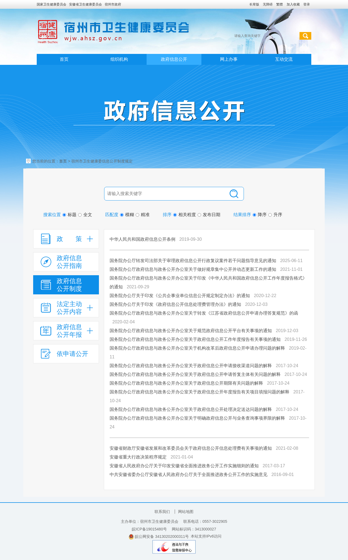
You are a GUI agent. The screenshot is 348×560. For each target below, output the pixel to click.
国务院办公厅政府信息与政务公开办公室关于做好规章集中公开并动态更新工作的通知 (193, 269)
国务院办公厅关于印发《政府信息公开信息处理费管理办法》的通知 (175, 304)
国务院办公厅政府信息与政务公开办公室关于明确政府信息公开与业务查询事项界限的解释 (197, 418)
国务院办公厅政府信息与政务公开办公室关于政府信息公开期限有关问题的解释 (186, 383)
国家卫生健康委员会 (51, 4)
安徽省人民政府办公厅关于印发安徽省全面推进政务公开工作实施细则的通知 (184, 465)
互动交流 (284, 59)
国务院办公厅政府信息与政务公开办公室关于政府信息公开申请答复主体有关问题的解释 (195, 374)
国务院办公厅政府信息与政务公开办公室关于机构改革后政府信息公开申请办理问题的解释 (197, 348)
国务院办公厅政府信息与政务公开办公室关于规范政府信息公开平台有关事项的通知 (191, 330)
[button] (254, 4)
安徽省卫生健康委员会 (85, 4)
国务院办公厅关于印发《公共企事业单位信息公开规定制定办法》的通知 (180, 295)
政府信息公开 (174, 59)
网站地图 (185, 511)
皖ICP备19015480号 (149, 529)
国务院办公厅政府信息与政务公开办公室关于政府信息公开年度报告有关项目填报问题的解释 (199, 392)
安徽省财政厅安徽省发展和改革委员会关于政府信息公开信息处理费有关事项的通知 (191, 448)
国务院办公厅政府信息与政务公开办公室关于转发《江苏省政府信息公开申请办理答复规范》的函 (204, 313)
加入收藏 (293, 4)
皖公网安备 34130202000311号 (159, 536)
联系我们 (162, 511)
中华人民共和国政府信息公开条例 (142, 239)
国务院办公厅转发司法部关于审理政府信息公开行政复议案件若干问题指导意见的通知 (193, 260)
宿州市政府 (113, 4)
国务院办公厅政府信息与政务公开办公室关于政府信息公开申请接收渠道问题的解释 (191, 365)
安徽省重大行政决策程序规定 (138, 457)
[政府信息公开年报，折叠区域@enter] (66, 330)
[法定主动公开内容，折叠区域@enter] (66, 307)
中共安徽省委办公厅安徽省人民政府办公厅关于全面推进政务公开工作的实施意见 (188, 474)
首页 (64, 59)
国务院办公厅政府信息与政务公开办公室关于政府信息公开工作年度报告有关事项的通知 (195, 339)
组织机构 (119, 59)
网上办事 (229, 59)
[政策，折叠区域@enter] (66, 238)
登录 (306, 4)
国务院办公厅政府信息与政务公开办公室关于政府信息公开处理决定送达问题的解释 (191, 409)
